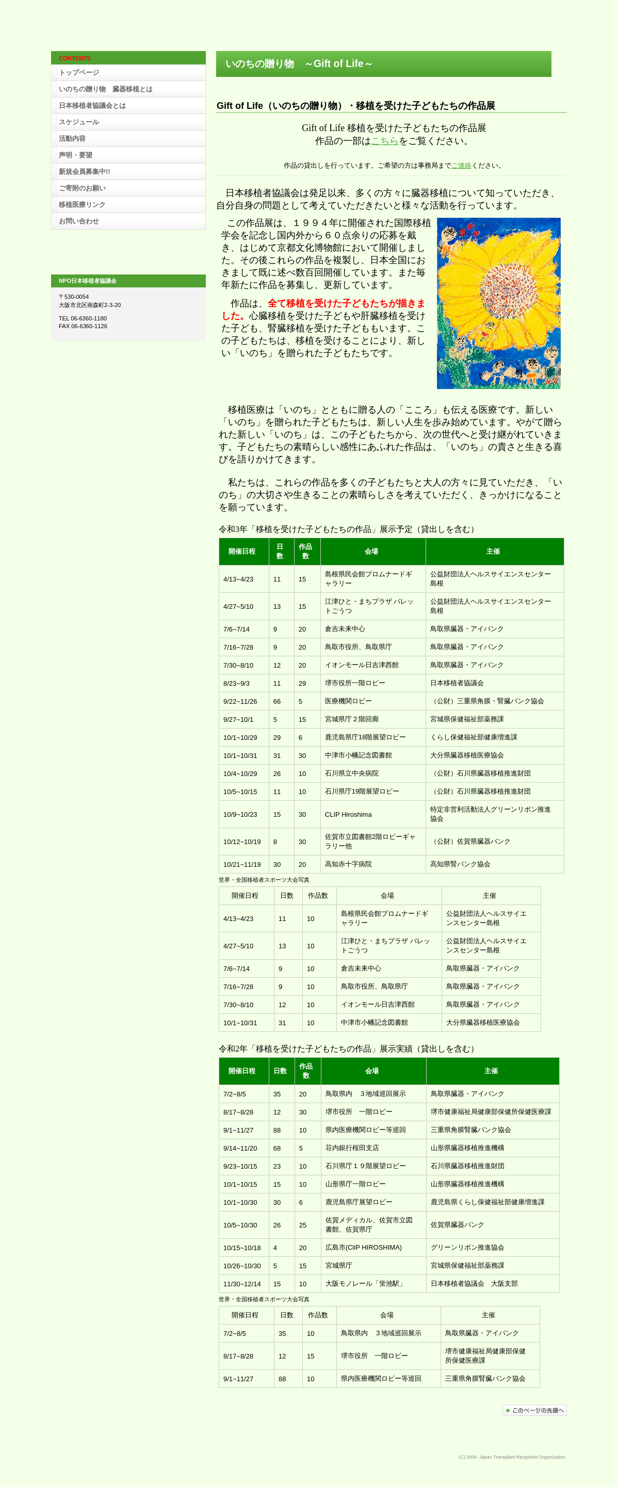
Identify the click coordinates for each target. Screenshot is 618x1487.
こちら (385, 141)
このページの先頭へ (534, 1410)
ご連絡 (461, 165)
